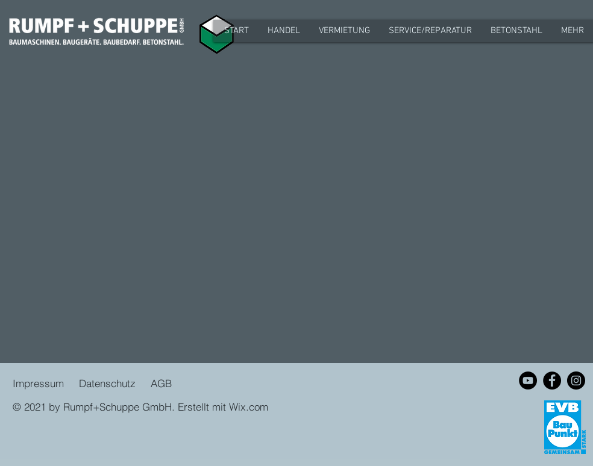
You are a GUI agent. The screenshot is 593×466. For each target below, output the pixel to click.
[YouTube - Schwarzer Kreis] (528, 380)
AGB (160, 383)
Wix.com (248, 406)
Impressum (38, 383)
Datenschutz (109, 383)
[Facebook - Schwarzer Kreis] (552, 380)
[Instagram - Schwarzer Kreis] (576, 380)
